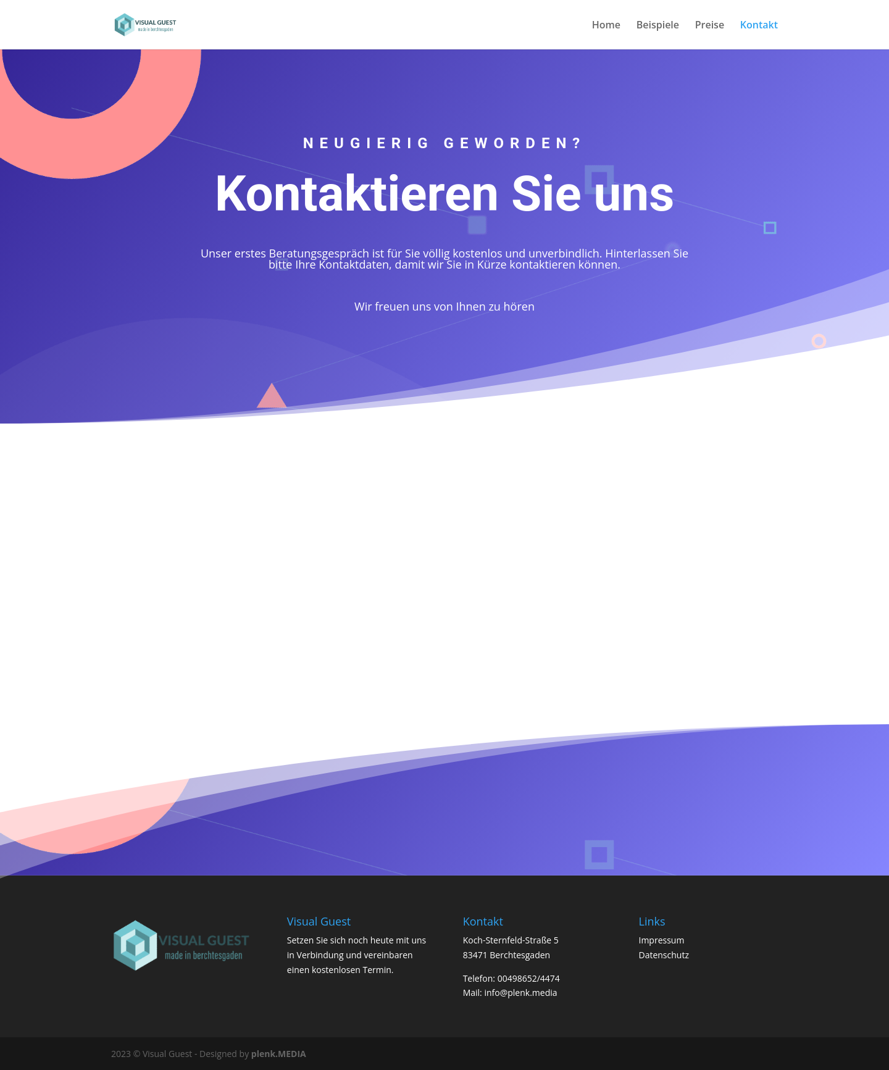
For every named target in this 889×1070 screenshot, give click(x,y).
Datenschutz (663, 955)
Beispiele (657, 25)
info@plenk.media (520, 992)
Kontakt (759, 25)
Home (606, 25)
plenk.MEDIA (278, 1054)
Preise (709, 25)
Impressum (661, 940)
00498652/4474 (529, 978)
